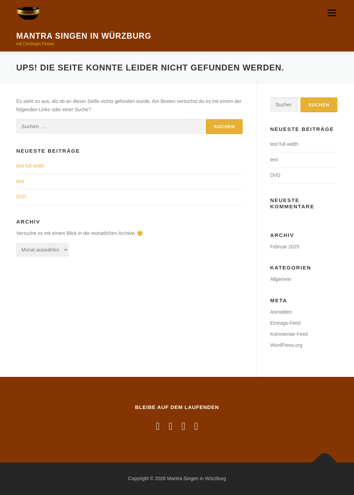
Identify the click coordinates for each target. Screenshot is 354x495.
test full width (30, 166)
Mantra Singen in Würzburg (83, 35)
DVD (21, 196)
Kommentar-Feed (289, 334)
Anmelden (281, 312)
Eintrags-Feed (285, 323)
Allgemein (280, 279)
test (20, 181)
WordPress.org (286, 345)
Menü (332, 13)
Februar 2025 (284, 246)
